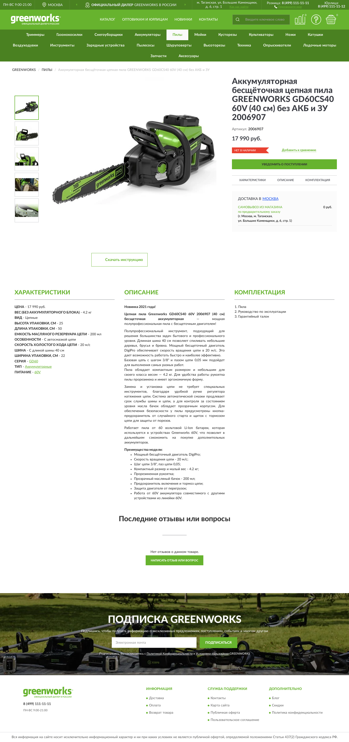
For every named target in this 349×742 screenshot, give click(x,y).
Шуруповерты (179, 45)
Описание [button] (285, 180)
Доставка (156, 698)
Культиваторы (261, 35)
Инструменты (62, 45)
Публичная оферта (225, 713)
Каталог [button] (107, 19)
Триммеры (35, 35)
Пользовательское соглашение (235, 720)
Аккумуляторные (38, 366)
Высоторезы (214, 45)
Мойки (200, 35)
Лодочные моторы (319, 45)
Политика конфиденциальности (297, 713)
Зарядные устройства (106, 45)
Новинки (183, 19)
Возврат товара (161, 713)
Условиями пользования (212, 653)
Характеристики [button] (252, 180)
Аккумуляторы (147, 35)
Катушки (315, 35)
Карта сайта (220, 705)
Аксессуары (189, 56)
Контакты (208, 19)
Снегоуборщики (109, 35)
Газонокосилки (69, 35)
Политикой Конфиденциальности (170, 653)
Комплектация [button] (317, 180)
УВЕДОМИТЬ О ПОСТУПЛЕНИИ (284, 164)
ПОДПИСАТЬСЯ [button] (218, 642)
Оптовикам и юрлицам (145, 19)
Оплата (155, 705)
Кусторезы (227, 35)
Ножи (291, 35)
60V (37, 372)
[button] (288, 6)
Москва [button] (270, 199)
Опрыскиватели (277, 45)
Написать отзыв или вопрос (174, 560)
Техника (244, 45)
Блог (275, 698)
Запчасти (159, 56)
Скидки (278, 705)
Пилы (177, 35)
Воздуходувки (25, 45)
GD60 (33, 361)
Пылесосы (145, 45)
